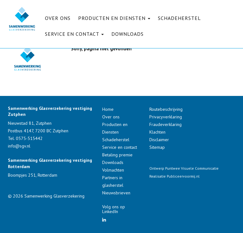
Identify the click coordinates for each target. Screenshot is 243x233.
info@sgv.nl (19, 146)
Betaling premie (117, 155)
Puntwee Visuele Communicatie (192, 168)
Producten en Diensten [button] (114, 18)
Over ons (58, 18)
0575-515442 (29, 138)
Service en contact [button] (74, 34)
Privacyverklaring (165, 117)
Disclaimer (159, 139)
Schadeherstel (179, 18)
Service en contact (119, 147)
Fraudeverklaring (165, 124)
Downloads (127, 34)
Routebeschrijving (166, 109)
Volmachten (113, 170)
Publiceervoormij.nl (183, 176)
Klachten (157, 132)
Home (108, 109)
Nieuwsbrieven (116, 193)
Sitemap (157, 147)
